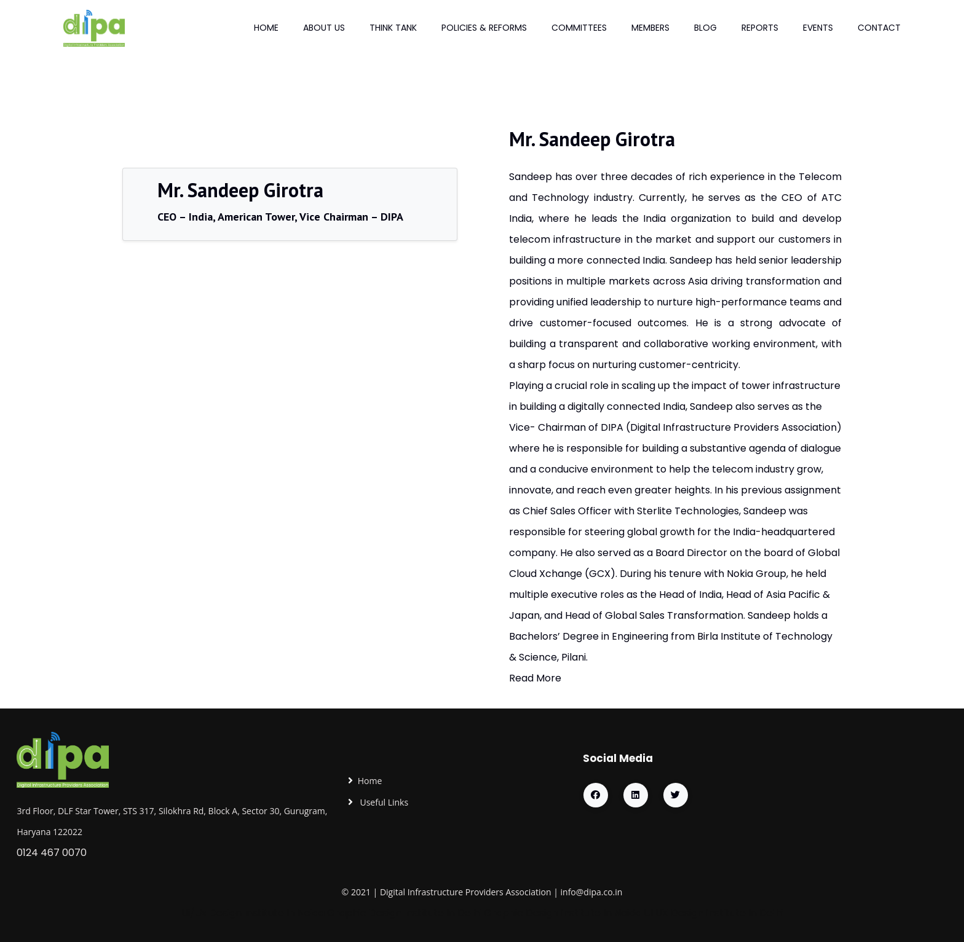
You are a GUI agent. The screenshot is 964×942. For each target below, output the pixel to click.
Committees (579, 28)
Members (650, 28)
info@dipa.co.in (592, 892)
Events (818, 28)
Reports (759, 28)
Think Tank (393, 28)
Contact (879, 28)
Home (266, 28)
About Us (324, 28)
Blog (705, 28)
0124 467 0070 (52, 853)
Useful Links (383, 802)
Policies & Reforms (484, 28)
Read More (535, 678)
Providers (484, 892)
